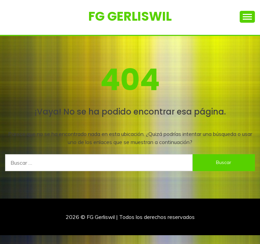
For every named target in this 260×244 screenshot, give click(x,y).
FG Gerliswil (130, 16)
